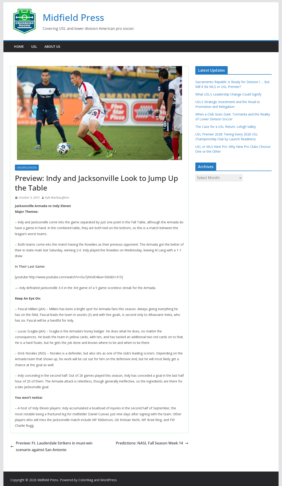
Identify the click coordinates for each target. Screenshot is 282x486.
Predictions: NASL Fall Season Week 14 (152, 443)
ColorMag (85, 480)
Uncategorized (27, 167)
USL (34, 46)
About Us (52, 46)
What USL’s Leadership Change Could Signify (228, 94)
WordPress (108, 480)
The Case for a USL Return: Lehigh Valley (225, 126)
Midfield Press (73, 17)
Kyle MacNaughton (57, 197)
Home (19, 46)
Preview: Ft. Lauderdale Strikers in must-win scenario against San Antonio (51, 446)
